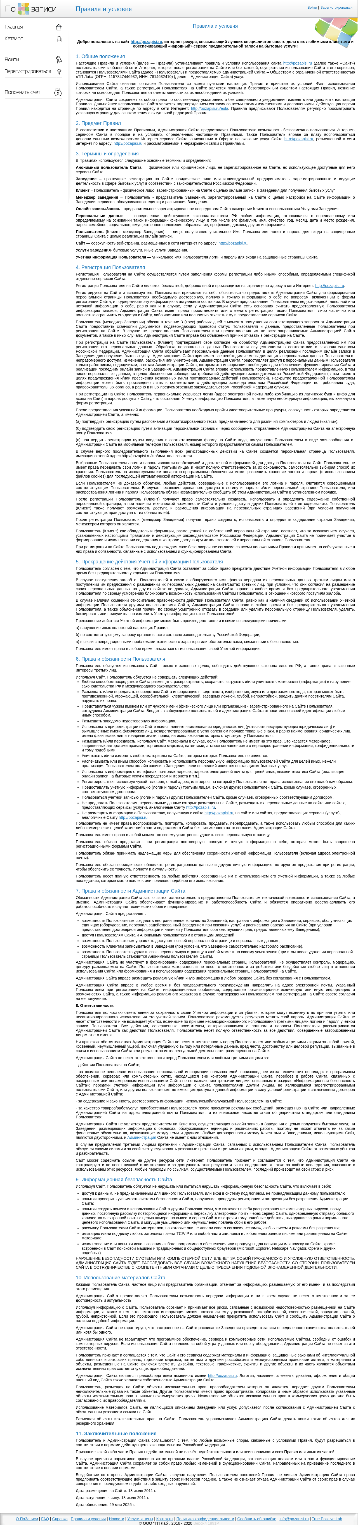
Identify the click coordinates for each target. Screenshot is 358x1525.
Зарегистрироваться (336, 8)
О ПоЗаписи (27, 1519)
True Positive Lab (327, 1519)
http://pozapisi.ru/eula (209, 108)
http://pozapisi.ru (146, 41)
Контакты (164, 1519)
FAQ (45, 1519)
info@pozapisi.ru (294, 1519)
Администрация (141, 1137)
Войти (312, 8)
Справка (60, 1519)
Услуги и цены (140, 1519)
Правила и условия (88, 1519)
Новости (116, 1519)
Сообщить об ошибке (256, 1519)
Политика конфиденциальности (205, 1519)
